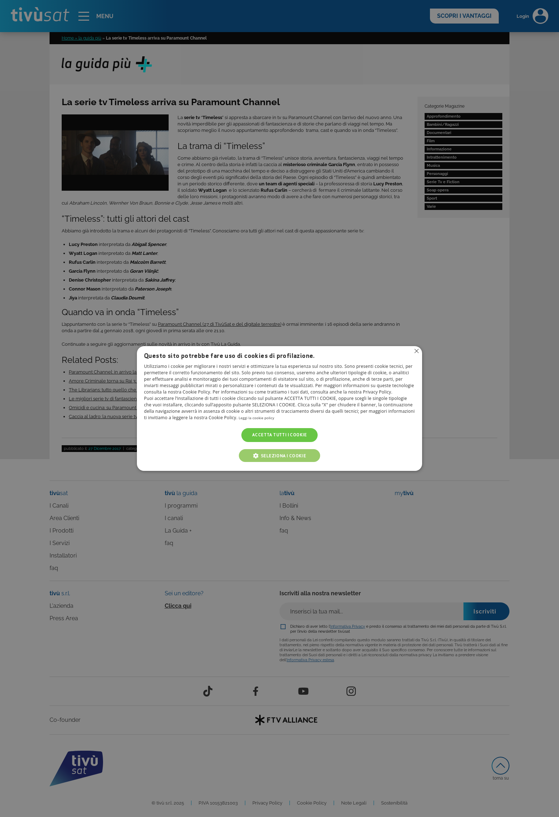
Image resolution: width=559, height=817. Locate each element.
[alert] (279, 408)
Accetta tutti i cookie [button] (279, 435)
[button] (279, 455)
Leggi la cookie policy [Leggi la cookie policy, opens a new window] (261, 418)
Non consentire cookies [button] (416, 351)
